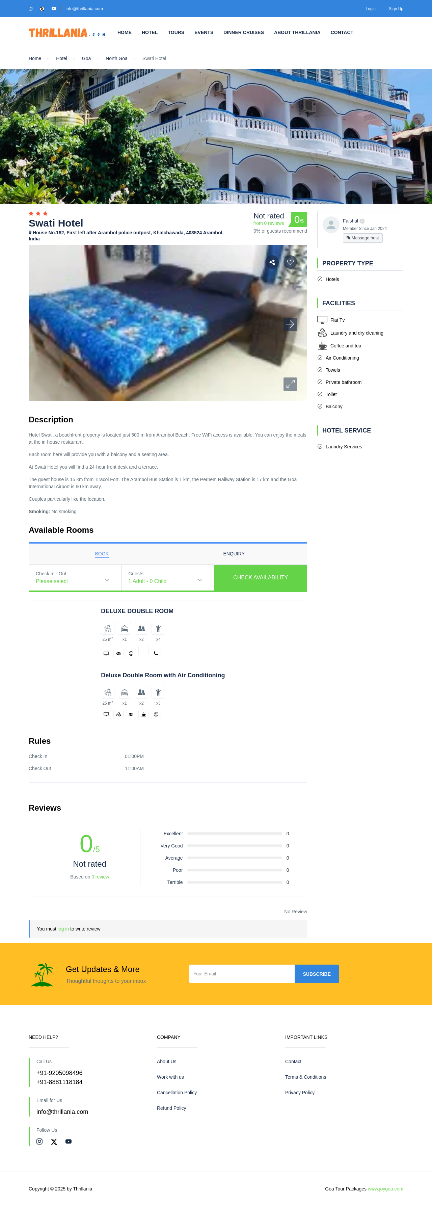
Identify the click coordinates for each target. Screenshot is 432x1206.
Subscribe (317, 974)
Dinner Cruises (243, 32)
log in (63, 929)
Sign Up (396, 8)
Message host (363, 237)
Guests (135, 573)
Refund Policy (171, 1108)
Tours (176, 32)
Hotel (150, 32)
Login (371, 8)
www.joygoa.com (385, 1188)
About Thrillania (297, 32)
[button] (290, 384)
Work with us (170, 1077)
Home (124, 32)
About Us (167, 1061)
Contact (342, 32)
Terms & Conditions (305, 1077)
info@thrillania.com (84, 8)
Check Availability (260, 577)
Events (203, 32)
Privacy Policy (300, 1092)
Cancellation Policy (177, 1092)
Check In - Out (51, 573)
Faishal (350, 221)
